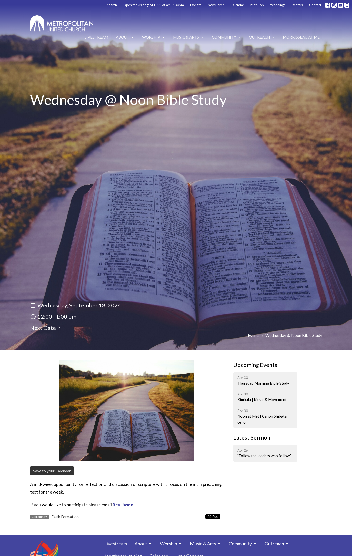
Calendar (237, 5)
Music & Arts (188, 37)
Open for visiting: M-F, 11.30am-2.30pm (153, 5)
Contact (315, 5)
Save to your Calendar (52, 471)
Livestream (96, 37)
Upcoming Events (255, 364)
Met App (257, 5)
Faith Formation (65, 516)
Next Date (46, 327)
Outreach (262, 37)
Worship (153, 37)
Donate (196, 5)
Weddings (277, 5)
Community (226, 37)
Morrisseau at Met (302, 37)
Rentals (297, 5)
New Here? (216, 5)
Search (112, 5)
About (125, 37)
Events (254, 335)
